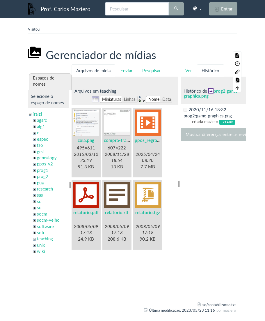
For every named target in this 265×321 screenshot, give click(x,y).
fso (40, 145)
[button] (197, 8)
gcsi (41, 151)
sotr (41, 232)
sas (40, 194)
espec (42, 139)
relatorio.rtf (117, 212)
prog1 (42, 170)
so (39, 207)
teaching (45, 238)
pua (40, 182)
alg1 (41, 126)
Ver (188, 70)
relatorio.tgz (147, 212)
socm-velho (48, 220)
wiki (41, 251)
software (45, 226)
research (45, 188)
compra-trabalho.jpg (124, 140)
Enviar (126, 70)
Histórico (210, 70)
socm (42, 213)
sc (39, 201)
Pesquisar (151, 70)
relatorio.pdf (86, 212)
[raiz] (37, 114)
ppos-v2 (45, 163)
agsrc (42, 120)
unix (41, 245)
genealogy (47, 157)
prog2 (42, 176)
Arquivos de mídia (93, 70)
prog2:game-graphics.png (211, 93)
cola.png (86, 140)
